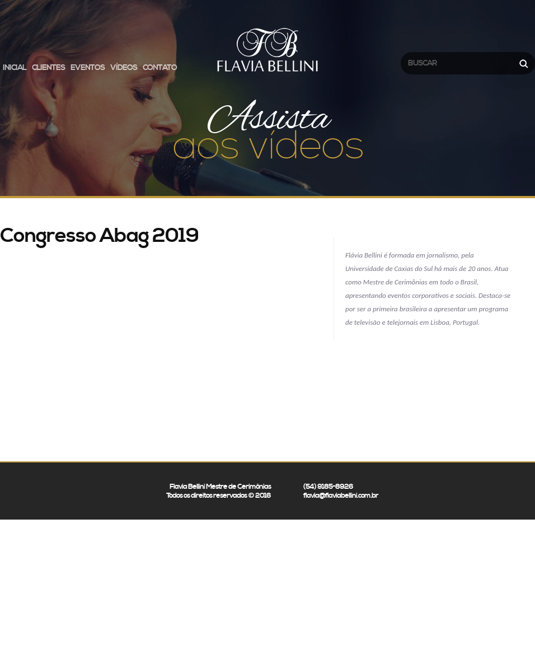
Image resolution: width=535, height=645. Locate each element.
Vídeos (123, 68)
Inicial (14, 68)
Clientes (48, 68)
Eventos (88, 68)
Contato (160, 68)
